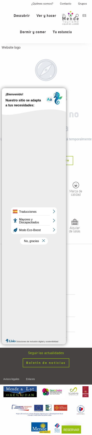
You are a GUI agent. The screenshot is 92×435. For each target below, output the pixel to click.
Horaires (46, 308)
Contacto (65, 3)
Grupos (82, 3)
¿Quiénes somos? (42, 3)
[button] (85, 15)
